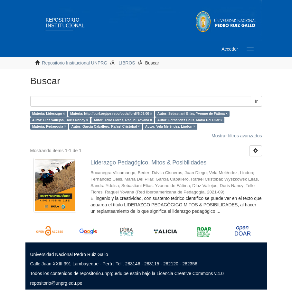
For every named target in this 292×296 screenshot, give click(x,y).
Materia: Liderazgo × (48, 113)
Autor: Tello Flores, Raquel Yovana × (122, 120)
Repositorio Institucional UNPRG (74, 62)
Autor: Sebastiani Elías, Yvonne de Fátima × (192, 113)
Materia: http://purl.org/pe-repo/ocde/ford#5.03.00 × (111, 113)
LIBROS (126, 62)
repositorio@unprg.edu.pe (56, 283)
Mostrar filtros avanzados (237, 135)
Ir (256, 101)
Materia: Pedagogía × (49, 126)
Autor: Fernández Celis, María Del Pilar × (189, 120)
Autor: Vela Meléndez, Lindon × (170, 126)
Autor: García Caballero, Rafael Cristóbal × (105, 126)
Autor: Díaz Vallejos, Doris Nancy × (60, 120)
